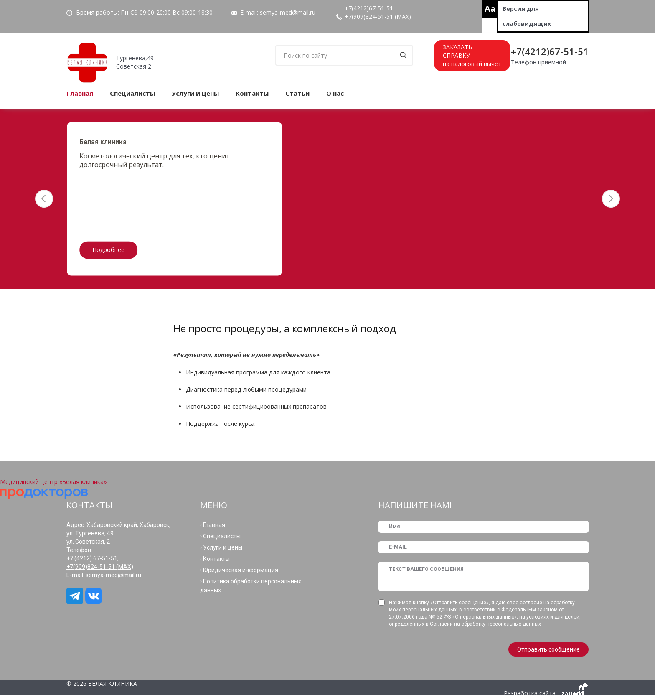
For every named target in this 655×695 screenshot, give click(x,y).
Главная (79, 93)
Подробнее (108, 250)
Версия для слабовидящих (527, 16)
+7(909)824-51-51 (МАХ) (378, 16)
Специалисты (132, 93)
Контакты (252, 93)
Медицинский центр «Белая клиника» (53, 482)
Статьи (297, 93)
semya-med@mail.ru (287, 12)
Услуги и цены (195, 93)
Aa (490, 8)
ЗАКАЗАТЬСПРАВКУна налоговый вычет (472, 55)
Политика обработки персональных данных (250, 585)
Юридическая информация (240, 570)
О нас (335, 93)
